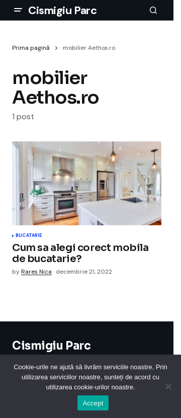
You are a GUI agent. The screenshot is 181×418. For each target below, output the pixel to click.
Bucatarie (29, 235)
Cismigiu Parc (62, 10)
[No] (168, 386)
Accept (92, 403)
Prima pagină (31, 48)
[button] (18, 10)
